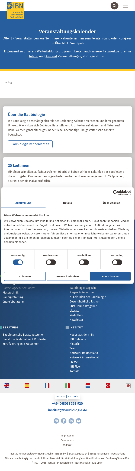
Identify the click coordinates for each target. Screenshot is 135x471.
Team (72, 348)
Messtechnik (10, 292)
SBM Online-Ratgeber (83, 306)
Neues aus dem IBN (81, 334)
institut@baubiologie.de (67, 410)
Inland (33, 56)
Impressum (67, 435)
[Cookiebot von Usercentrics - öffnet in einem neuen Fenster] (115, 192)
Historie (74, 343)
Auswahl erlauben (67, 276)
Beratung (10, 327)
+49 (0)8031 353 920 (67, 403)
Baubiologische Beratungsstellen (23, 334)
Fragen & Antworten (82, 292)
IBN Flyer (75, 366)
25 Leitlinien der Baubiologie (87, 297)
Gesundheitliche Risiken (84, 301)
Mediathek (76, 315)
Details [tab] (67, 202)
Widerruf (67, 445)
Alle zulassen (110, 276)
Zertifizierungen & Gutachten (21, 343)
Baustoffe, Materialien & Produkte (24, 339)
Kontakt (74, 371)
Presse (73, 362)
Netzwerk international (84, 357)
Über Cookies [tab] (111, 202)
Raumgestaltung (13, 297)
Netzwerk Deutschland (83, 353)
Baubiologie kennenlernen (30, 144)
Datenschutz (67, 440)
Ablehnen (25, 276)
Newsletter (76, 319)
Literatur (74, 310)
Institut (76, 327)
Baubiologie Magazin (82, 288)
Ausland (51, 56)
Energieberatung (13, 301)
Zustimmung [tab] (23, 202)
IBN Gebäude (77, 339)
